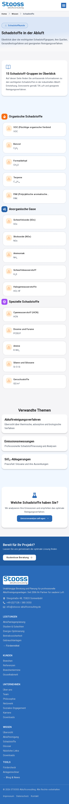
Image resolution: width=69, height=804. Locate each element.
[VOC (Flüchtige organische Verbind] (9, 128)
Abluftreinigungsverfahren (22, 419)
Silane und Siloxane (23, 362)
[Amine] (9, 347)
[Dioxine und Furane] (9, 330)
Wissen (15, 14)
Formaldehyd (20, 160)
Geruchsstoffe (21, 379)
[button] (63, 5)
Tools (7, 762)
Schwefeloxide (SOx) (24, 220)
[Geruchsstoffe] (9, 381)
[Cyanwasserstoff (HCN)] (9, 314)
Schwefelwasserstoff (24, 270)
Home (4, 14)
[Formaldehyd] (9, 162)
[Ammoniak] (9, 254)
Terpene (17, 177)
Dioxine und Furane (23, 329)
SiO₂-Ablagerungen (17, 459)
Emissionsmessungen (19, 441)
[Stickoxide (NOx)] (9, 238)
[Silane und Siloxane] (9, 364)
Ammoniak (19, 253)
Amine (16, 346)
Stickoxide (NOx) (22, 236)
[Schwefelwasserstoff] (9, 271)
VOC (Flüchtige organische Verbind (32, 127)
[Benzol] (9, 145)
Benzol (17, 144)
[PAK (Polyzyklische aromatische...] (9, 195)
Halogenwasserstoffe (25, 286)
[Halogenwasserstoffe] (9, 288)
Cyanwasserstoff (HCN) (26, 312)
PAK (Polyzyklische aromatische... (31, 194)
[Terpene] (9, 179)
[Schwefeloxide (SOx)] (9, 221)
